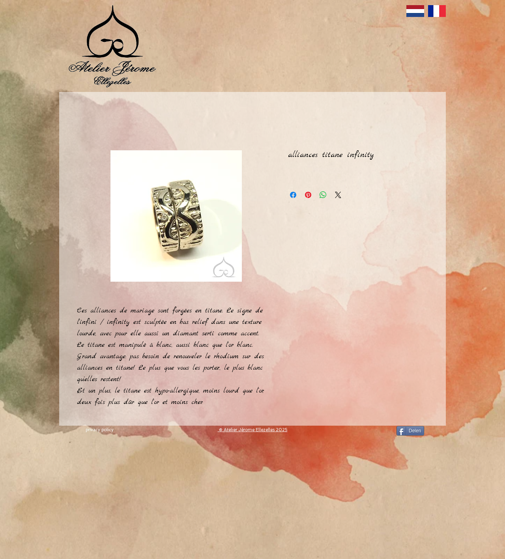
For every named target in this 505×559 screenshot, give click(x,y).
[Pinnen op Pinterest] (308, 195)
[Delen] (410, 431)
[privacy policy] (99, 430)
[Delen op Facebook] (293, 195)
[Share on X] (338, 195)
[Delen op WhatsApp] (323, 195)
